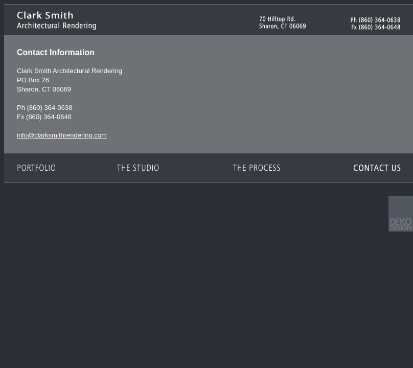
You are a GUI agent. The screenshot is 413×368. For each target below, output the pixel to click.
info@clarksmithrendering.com (62, 135)
